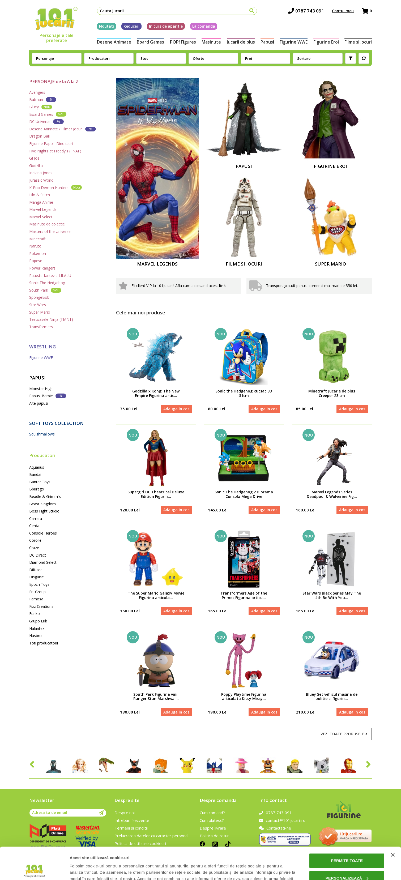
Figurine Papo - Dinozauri (51, 143)
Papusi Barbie (47, 395)
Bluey (40, 106)
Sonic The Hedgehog (47, 282)
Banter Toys (39, 481)
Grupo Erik (38, 620)
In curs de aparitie (166, 26)
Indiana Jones (40, 172)
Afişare (76, 869)
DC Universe (46, 121)
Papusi (267, 42)
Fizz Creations (41, 606)
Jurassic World (41, 180)
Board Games (150, 42)
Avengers (37, 92)
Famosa (36, 598)
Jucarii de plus (241, 42)
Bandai (35, 474)
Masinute (211, 42)
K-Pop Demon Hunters (55, 187)
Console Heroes (43, 533)
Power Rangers (42, 268)
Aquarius (36, 467)
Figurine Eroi (326, 42)
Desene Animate (114, 42)
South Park (45, 290)
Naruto (35, 246)
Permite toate (347, 830)
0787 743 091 (306, 11)
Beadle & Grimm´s (45, 496)
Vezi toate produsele (344, 733)
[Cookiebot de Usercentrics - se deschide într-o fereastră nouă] (34, 870)
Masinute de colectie (47, 224)
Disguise (36, 576)
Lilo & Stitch (39, 194)
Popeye (35, 260)
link (222, 285)
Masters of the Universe (50, 231)
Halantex (36, 628)
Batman (42, 99)
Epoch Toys (39, 584)
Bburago (36, 489)
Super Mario (39, 312)
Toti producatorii (43, 643)
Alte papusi (38, 403)
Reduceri (131, 26)
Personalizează (347, 847)
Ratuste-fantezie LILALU (50, 275)
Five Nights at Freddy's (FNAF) (55, 150)
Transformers (41, 326)
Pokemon (37, 253)
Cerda (34, 525)
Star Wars (37, 304)
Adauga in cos (176, 408)
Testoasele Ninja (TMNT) (51, 319)
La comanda (203, 26)
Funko (34, 613)
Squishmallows (42, 434)
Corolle (35, 540)
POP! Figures (183, 42)
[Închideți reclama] (393, 825)
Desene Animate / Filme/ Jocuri (62, 128)
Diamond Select (43, 562)
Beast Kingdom (42, 503)
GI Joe (34, 158)
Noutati (106, 26)
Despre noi (124, 812)
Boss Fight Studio (44, 511)
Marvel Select (40, 216)
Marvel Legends (43, 209)
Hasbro (35, 635)
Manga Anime (41, 202)
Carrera (35, 518)
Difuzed (35, 569)
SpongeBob (39, 297)
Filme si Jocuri (358, 42)
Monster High (41, 388)
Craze (34, 547)
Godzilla (36, 165)
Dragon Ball (39, 136)
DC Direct (37, 555)
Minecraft (37, 238)
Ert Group (37, 591)
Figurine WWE (294, 42)
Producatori (42, 455)
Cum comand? (212, 812)
